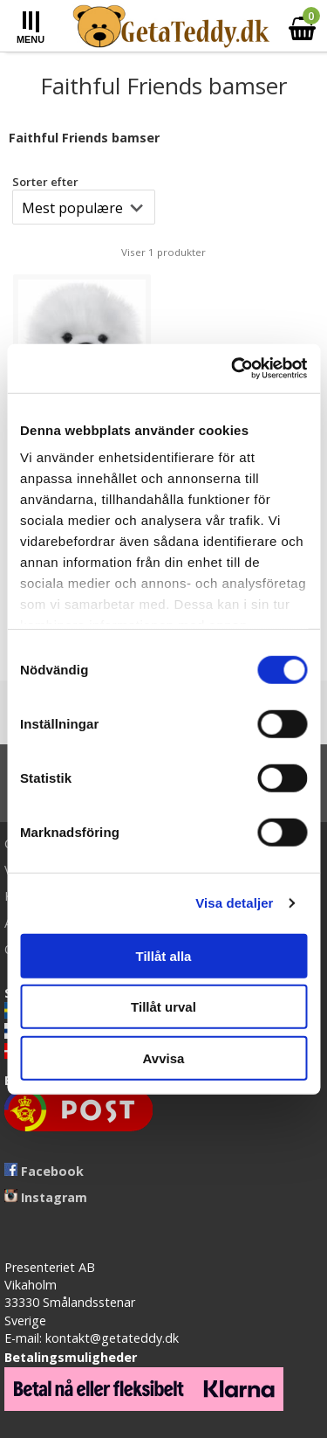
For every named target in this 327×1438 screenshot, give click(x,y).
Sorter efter (45, 182)
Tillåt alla (164, 955)
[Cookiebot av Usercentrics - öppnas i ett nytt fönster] (233, 368)
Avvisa (164, 1057)
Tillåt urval (163, 1006)
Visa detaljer (234, 902)
